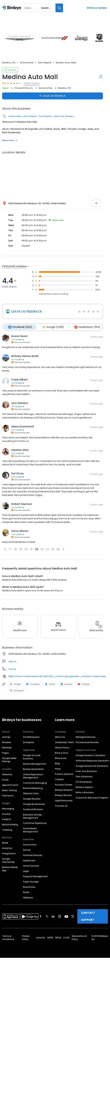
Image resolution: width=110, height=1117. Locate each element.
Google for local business (31, 757)
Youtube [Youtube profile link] (84, 684)
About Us (60, 736)
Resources (60, 758)
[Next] (100, 626)
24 (47, 549)
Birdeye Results (63, 795)
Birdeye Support (84, 787)
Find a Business (84, 776)
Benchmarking (10, 824)
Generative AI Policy (79, 938)
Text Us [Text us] (12, 661)
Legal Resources (64, 800)
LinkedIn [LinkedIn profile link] (66, 684)
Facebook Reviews (33, 809)
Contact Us (61, 805)
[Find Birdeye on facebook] (40, 916)
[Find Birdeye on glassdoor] (73, 916)
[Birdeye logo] (12, 7)
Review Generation (33, 769)
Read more (9, 140)
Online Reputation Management (33, 776)
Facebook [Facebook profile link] (33, 684)
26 (58, 549)
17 (10, 549)
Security (40, 937)
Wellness (28, 897)
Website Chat (30, 793)
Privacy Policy (26, 938)
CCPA (66, 937)
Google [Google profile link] (15, 684)
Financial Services (32, 855)
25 (52, 549)
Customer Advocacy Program (92, 797)
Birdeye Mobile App (10, 869)
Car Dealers (45, 116)
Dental (27, 849)
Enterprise (28, 742)
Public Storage (31, 881)
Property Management (35, 876)
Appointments (10, 784)
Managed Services (86, 736)
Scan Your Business (86, 771)
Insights (6, 819)
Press (58, 768)
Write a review (97, 8)
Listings (6, 736)
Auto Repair (44, 62)
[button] (4, 549)
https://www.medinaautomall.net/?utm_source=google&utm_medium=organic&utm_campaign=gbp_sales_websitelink (58, 676)
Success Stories (63, 784)
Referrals (7, 747)
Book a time (61, 752)
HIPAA (58, 937)
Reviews (6, 742)
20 (26, 549)
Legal (26, 871)
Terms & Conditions (8, 938)
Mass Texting (9, 790)
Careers (59, 779)
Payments (7, 795)
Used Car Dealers (64, 116)
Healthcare (29, 860)
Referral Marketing (33, 788)
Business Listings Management (32, 816)
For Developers (84, 781)
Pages (5, 752)
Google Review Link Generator (92, 765)
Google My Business (34, 804)
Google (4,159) (53, 327)
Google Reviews (31, 798)
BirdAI (5, 842)
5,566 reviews (32, 83)
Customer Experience (35, 823)
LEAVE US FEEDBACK (26, 311)
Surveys (6, 813)
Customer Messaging (35, 782)
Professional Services (87, 742)
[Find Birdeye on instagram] (59, 916)
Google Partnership (8, 860)
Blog (57, 763)
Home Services (31, 865)
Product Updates (64, 774)
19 (21, 549)
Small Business (31, 736)
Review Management (34, 763)
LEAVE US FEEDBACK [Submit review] (52, 96)
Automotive (27, 62)
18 (15, 549)
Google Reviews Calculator (90, 755)
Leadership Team (64, 742)
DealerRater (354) (87, 327)
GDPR (50, 937)
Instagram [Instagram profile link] (17, 690)
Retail (26, 892)
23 (42, 549)
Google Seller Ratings (9, 760)
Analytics (7, 848)
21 (31, 549)
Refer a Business (85, 792)
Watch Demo (62, 747)
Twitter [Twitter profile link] (50, 684)
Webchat (7, 774)
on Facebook (17, 339)
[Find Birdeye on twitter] (47, 916)
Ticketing (7, 829)
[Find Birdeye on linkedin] (53, 916)
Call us (12, 669)
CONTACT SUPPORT (88, 916)
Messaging (8, 808)
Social (5, 779)
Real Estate (29, 886)
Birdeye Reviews (64, 789)
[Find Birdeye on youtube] (66, 916)
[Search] (59, 8)
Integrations (9, 853)
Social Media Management (30, 830)
